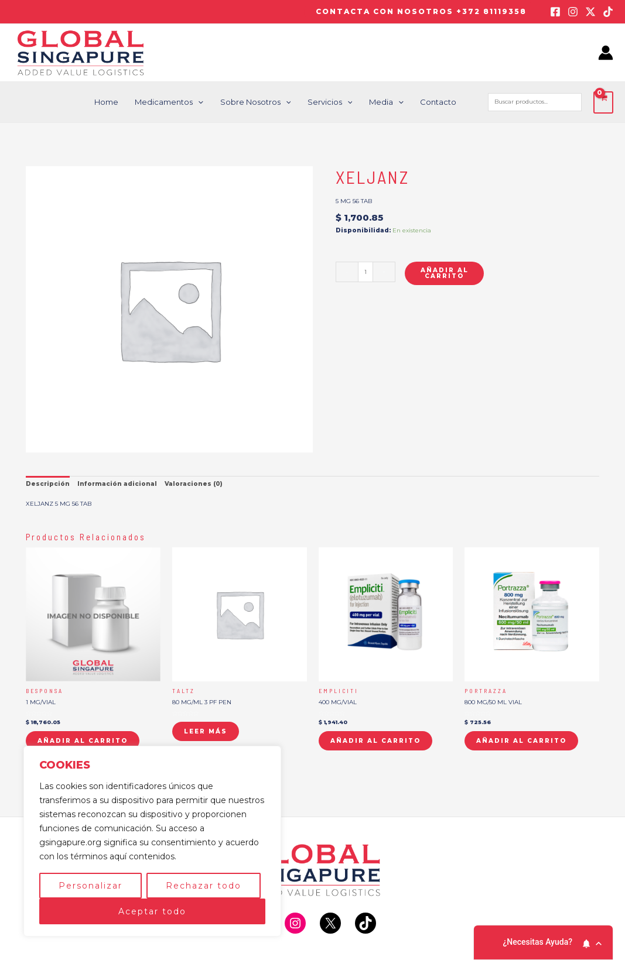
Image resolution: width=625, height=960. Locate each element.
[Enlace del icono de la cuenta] (605, 52)
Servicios (333, 102)
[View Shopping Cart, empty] (603, 102)
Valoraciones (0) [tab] (194, 484)
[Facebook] (555, 11)
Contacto (439, 102)
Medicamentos (175, 102)
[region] (152, 841)
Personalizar (90, 885)
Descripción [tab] (48, 484)
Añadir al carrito (445, 273)
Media (388, 102)
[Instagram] (573, 11)
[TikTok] (608, 11)
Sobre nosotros (260, 102)
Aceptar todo (152, 911)
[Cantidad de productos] (365, 272)
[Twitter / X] (590, 11)
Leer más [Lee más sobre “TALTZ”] (205, 731)
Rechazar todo (203, 885)
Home (114, 102)
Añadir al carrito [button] (82, 741)
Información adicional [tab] (117, 484)
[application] (204, 102)
